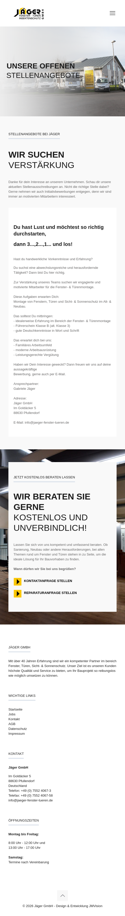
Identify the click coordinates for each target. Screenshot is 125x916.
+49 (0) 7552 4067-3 (36, 791)
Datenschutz (17, 729)
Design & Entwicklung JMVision (79, 906)
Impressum (16, 733)
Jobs (11, 714)
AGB (11, 724)
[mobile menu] (112, 13)
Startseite (15, 709)
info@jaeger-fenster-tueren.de (30, 800)
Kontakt (14, 719)
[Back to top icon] (62, 895)
